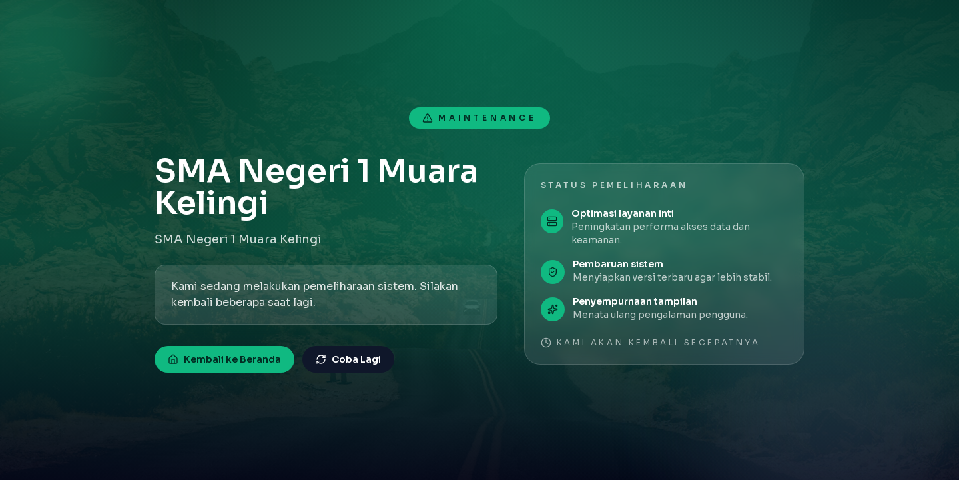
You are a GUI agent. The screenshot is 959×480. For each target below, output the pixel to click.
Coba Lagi (348, 359)
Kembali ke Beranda (224, 359)
